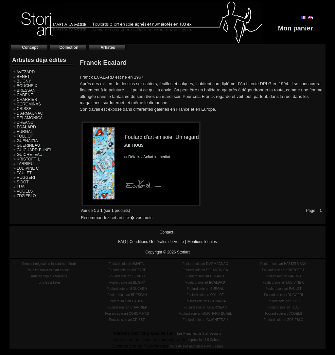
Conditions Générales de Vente (157, 241)
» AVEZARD (24, 72)
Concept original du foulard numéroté (49, 264)
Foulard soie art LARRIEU (284, 276)
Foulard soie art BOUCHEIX (127, 288)
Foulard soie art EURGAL (205, 288)
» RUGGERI (24, 177)
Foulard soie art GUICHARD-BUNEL (205, 313)
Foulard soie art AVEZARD (127, 270)
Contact (166, 232)
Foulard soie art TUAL (284, 307)
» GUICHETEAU (28, 154)
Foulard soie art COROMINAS (127, 313)
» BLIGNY (22, 81)
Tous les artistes (49, 282)
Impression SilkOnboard (204, 340)
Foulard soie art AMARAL (127, 264)
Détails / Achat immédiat (146, 157)
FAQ (122, 241)
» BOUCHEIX (25, 86)
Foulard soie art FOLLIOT (205, 295)
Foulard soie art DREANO (205, 276)
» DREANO (23, 122)
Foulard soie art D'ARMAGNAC (205, 264)
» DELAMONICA (28, 118)
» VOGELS (23, 191)
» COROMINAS (27, 104)
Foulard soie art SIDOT (283, 301)
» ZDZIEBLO (24, 196)
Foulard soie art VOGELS (283, 313)
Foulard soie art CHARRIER (127, 307)
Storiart (183, 252)
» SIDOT (21, 182)
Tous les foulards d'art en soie (48, 270)
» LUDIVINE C (26, 168)
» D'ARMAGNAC (28, 113)
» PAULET (22, 173)
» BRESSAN (24, 90)
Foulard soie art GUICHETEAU (205, 320)
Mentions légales (202, 241)
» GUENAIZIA (25, 141)
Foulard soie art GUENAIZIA (205, 301)
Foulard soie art (205, 282)
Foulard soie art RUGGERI (283, 295)
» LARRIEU (23, 163)
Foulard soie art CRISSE (127, 320)
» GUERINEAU (26, 145)
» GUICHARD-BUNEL (32, 150)
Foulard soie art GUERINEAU (205, 307)
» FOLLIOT (23, 136)
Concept (30, 47)
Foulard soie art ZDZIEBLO (283, 320)
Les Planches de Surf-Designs (199, 333)
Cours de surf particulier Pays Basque (195, 346)
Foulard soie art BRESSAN (127, 295)
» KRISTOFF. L (26, 159)
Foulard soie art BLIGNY (127, 282)
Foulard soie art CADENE (127, 301)
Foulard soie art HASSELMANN (283, 264)
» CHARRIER (25, 99)
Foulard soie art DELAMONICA (205, 270)
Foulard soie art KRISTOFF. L (283, 270)
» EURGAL (23, 131)
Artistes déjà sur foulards (49, 276)
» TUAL (19, 186)
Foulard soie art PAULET (283, 288)
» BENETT (22, 76)
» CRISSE (22, 108)
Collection (68, 47)
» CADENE (23, 95)
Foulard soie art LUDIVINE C (283, 282)
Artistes (107, 47)
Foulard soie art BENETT (127, 276)
